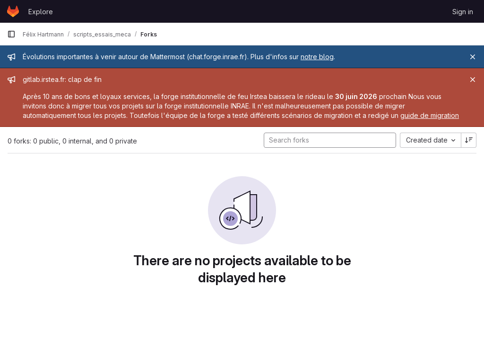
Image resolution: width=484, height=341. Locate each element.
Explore (40, 12)
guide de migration (429, 115)
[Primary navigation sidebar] (11, 34)
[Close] (472, 57)
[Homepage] (13, 11)
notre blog (317, 57)
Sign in (462, 12)
